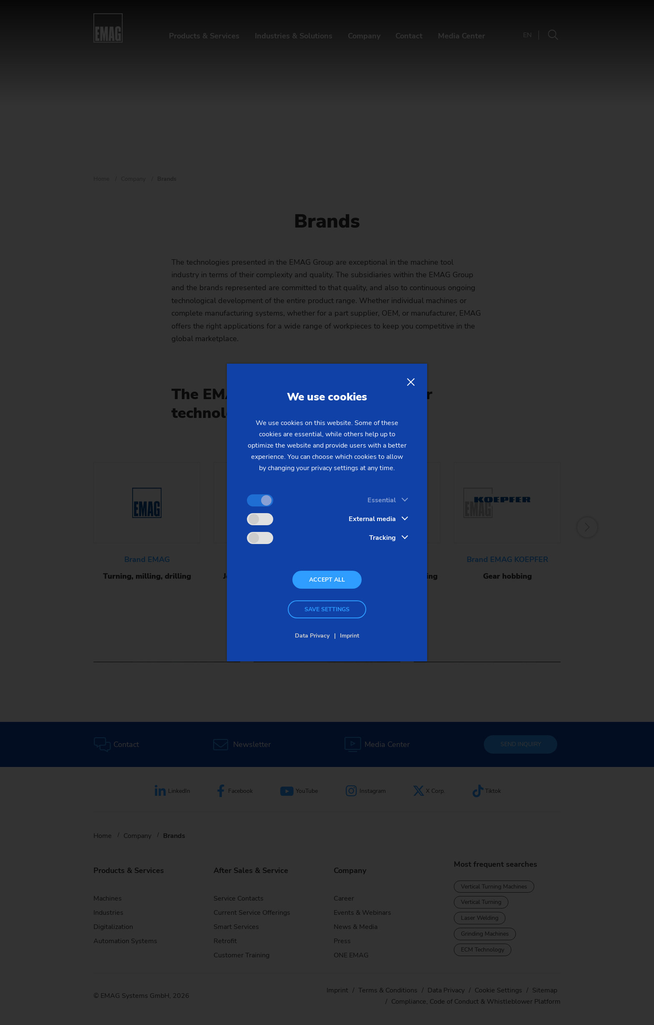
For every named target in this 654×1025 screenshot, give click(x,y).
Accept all (327, 580)
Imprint (349, 636)
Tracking (382, 537)
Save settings (327, 609)
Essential (381, 500)
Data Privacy (312, 636)
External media (372, 519)
